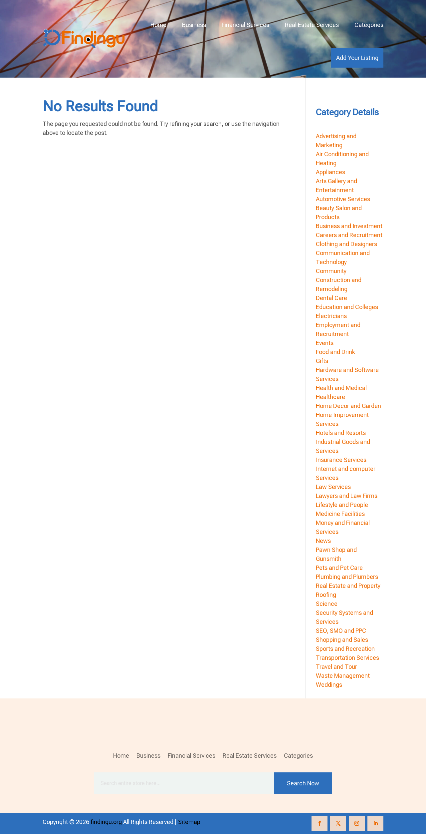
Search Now (303, 783)
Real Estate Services (312, 24)
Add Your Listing (357, 57)
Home (158, 24)
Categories (368, 24)
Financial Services (245, 24)
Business (194, 24)
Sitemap (189, 821)
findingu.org (106, 821)
